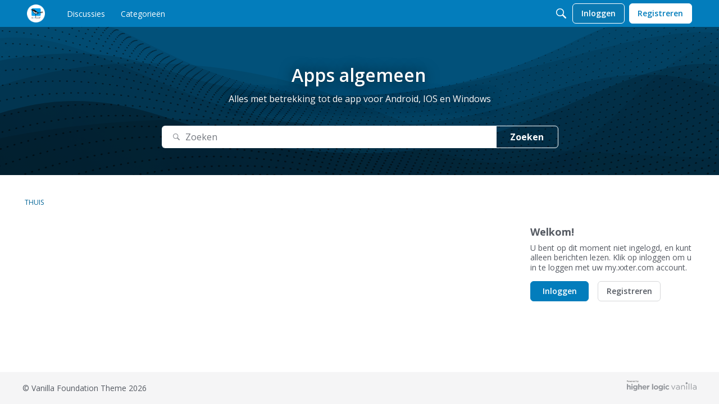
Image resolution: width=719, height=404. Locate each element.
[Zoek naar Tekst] (329, 137)
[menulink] (86, 13)
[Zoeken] (561, 13)
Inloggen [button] (560, 291)
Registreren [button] (629, 291)
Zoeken (527, 137)
